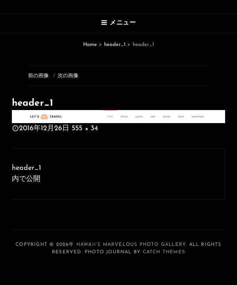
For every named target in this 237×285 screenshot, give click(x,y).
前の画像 (38, 75)
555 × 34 (85, 128)
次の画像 (68, 75)
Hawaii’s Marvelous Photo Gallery (131, 244)
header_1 (114, 44)
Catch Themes (164, 252)
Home (90, 44)
